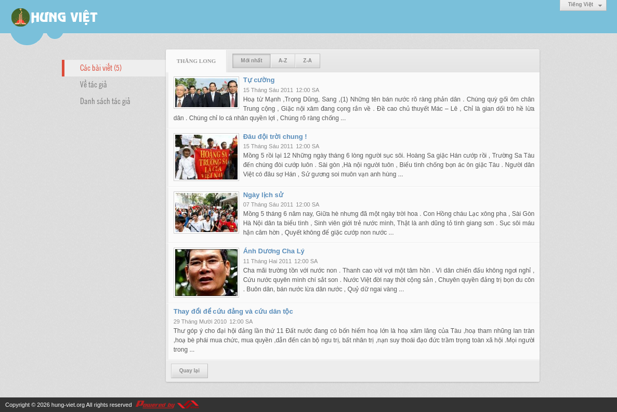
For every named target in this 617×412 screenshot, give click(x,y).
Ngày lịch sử (263, 195)
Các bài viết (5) (101, 67)
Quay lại (189, 371)
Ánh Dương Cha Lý (274, 251)
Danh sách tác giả (105, 100)
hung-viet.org (68, 405)
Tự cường (259, 80)
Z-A (307, 60)
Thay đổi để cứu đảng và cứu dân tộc (233, 311)
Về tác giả (93, 83)
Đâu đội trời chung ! (275, 136)
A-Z (283, 60)
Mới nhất (251, 60)
